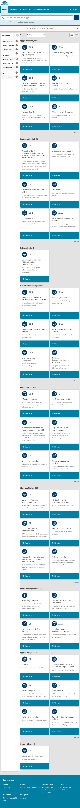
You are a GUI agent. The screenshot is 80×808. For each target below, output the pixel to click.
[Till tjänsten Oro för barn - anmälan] (31, 460)
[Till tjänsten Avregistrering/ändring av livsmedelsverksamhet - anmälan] (35, 298)
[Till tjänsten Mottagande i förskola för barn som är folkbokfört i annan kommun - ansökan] (35, 558)
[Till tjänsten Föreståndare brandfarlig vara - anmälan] (35, 330)
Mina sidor (13, 9)
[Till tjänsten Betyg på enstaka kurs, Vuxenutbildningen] (35, 500)
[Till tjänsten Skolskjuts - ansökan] (60, 556)
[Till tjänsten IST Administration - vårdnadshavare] (35, 529)
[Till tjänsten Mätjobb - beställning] (30, 111)
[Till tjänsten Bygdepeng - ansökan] (30, 600)
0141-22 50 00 (7, 788)
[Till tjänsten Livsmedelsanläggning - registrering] (35, 358)
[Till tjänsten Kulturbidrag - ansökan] (31, 716)
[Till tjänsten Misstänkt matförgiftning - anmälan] (64, 84)
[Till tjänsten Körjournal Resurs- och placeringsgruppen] (64, 428)
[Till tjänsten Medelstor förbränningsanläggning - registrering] (64, 359)
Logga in (73, 9)
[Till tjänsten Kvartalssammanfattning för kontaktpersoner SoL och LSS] (35, 428)
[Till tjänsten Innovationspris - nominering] (33, 755)
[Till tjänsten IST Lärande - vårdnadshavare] (63, 528)
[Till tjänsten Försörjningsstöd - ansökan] (62, 398)
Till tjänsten (26, 69)
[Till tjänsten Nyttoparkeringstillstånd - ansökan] (35, 629)
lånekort (26, 22)
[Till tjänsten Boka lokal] (26, 664)
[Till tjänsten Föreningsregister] (29, 690)
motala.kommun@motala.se (30, 788)
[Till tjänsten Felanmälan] (56, 189)
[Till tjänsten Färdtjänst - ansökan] (30, 398)
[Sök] (76, 18)
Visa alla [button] (76, 133)
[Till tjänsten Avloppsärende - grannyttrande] (64, 52)
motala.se (23, 798)
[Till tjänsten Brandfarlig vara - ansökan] (62, 297)
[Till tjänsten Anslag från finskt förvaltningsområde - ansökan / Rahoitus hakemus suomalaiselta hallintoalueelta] (35, 153)
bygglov (31, 22)
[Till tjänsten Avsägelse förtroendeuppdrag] (63, 150)
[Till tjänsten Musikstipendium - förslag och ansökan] (64, 717)
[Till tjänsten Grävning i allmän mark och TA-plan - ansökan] (64, 601)
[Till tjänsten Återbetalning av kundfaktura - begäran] (64, 219)
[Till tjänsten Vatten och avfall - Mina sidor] (63, 111)
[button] (17, 35)
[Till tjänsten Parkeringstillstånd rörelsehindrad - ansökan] (64, 629)
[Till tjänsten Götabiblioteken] (58, 690)
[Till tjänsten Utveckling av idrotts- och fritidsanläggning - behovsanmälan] (35, 261)
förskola (20, 22)
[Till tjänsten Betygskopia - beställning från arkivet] (35, 190)
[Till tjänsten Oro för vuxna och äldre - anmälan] (64, 461)
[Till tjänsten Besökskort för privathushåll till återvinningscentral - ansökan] (35, 84)
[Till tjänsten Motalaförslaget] (28, 217)
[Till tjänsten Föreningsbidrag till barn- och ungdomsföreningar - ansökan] (64, 665)
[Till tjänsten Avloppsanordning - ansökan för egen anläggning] (35, 53)
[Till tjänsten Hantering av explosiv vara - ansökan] (64, 330)
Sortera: (23, 35)
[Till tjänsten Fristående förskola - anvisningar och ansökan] (64, 500)
